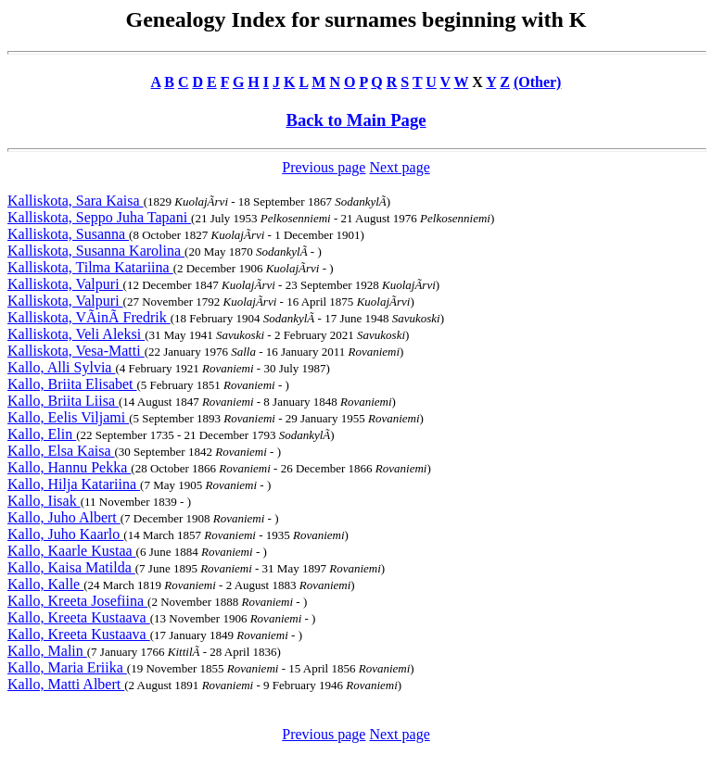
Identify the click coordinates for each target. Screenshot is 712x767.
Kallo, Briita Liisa (63, 401)
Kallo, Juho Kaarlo (65, 534)
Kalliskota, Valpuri (65, 284)
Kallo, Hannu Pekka (69, 467)
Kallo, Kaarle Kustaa (71, 551)
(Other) (538, 82)
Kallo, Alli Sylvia (61, 367)
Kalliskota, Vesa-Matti (76, 350)
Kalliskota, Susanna (68, 234)
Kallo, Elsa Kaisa (61, 451)
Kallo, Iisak (44, 501)
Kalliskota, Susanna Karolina (95, 250)
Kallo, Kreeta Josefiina (77, 601)
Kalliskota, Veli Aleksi (76, 334)
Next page (399, 167)
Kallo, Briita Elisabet (72, 384)
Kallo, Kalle (45, 584)
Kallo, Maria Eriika (67, 667)
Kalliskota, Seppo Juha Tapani (99, 217)
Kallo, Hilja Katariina (73, 484)
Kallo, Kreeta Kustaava (78, 617)
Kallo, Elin (41, 434)
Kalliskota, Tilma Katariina (90, 267)
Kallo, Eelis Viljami (68, 417)
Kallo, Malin (47, 651)
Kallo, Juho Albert (64, 517)
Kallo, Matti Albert (65, 684)
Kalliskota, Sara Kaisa (75, 200)
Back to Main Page (356, 120)
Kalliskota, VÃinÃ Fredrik (89, 317)
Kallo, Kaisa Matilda (71, 567)
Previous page (323, 167)
